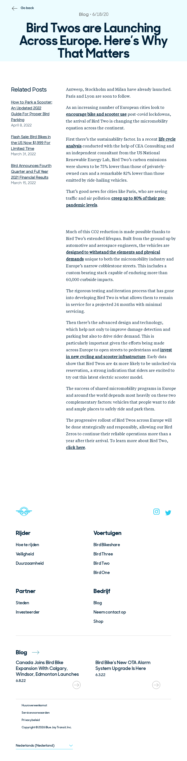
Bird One (102, 572)
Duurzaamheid (30, 563)
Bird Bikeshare (107, 544)
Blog (98, 602)
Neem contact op (110, 612)
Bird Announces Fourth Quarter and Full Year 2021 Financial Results (31, 172)
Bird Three (103, 554)
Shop (98, 621)
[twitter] (168, 514)
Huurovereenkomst (34, 705)
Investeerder (28, 612)
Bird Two (102, 563)
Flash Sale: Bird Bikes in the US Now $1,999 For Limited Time (31, 143)
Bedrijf (102, 591)
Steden (22, 602)
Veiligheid (25, 554)
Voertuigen (108, 533)
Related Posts (29, 89)
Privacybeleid (31, 720)
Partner (26, 591)
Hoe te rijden (27, 544)
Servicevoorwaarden (35, 713)
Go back (27, 8)
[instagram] (156, 513)
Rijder (23, 533)
